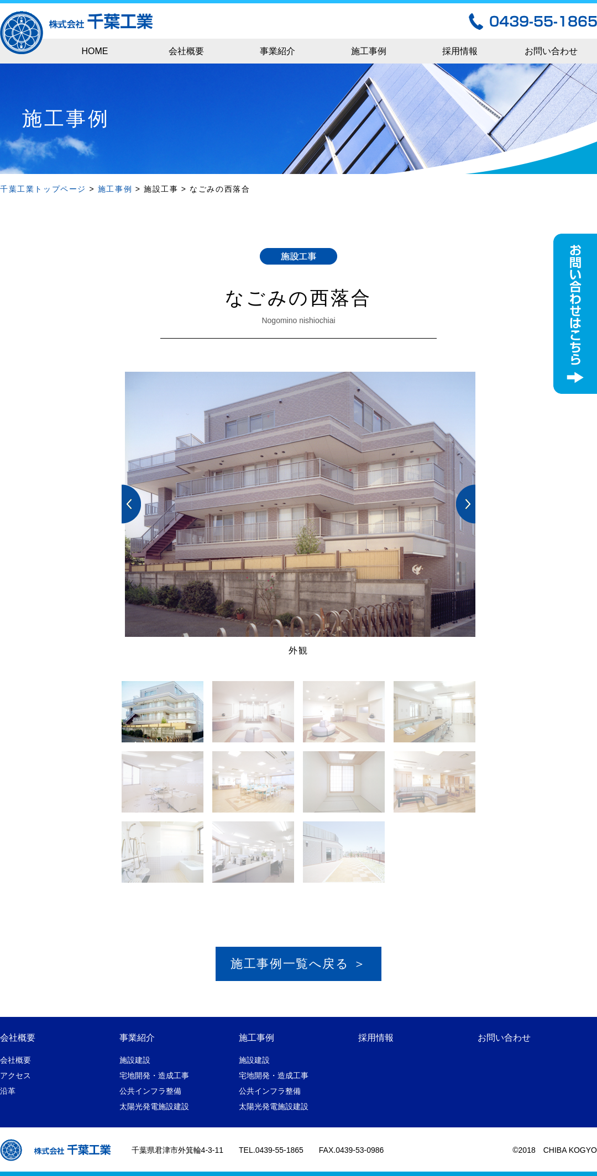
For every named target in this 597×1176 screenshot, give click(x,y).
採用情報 (460, 51)
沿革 (7, 1091)
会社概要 (186, 51)
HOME (95, 51)
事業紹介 (277, 51)
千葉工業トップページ (43, 188)
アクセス (15, 1075)
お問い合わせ (551, 51)
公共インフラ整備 (150, 1091)
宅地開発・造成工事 (154, 1075)
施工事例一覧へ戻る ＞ (298, 964)
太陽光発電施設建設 (154, 1106)
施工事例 (368, 51)
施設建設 (134, 1060)
